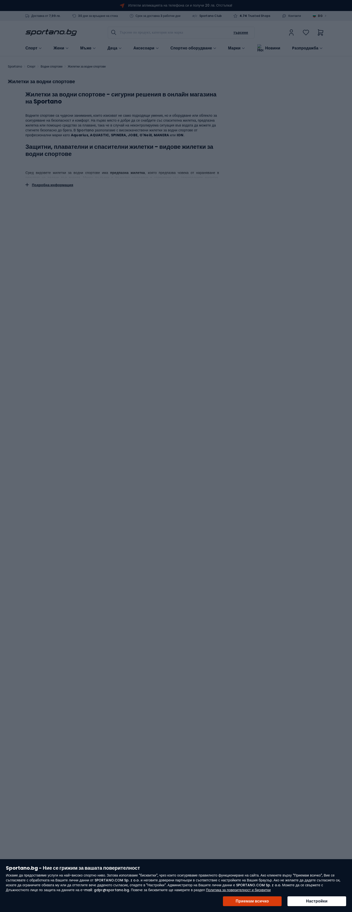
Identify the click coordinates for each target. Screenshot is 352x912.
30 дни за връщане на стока (98, 16)
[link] (291, 32)
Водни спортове (52, 66)
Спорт (31, 66)
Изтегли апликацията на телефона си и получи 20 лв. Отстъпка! (180, 5)
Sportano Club (210, 16)
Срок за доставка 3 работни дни (158, 16)
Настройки (317, 901)
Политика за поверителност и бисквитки (238, 890)
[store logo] (51, 32)
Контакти (294, 16)
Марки (234, 48)
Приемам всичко (252, 901)
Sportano (15, 66)
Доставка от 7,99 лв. (46, 16)
